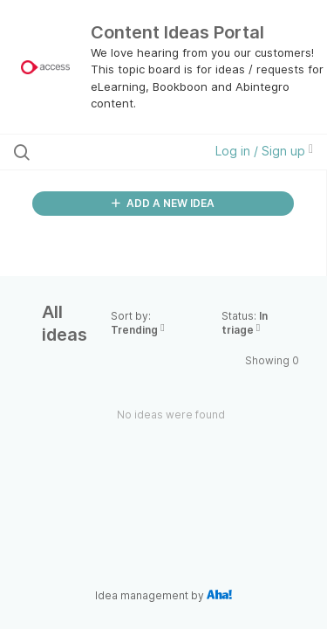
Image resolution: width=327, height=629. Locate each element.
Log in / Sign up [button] (264, 150)
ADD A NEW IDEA (163, 203)
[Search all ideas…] (104, 152)
